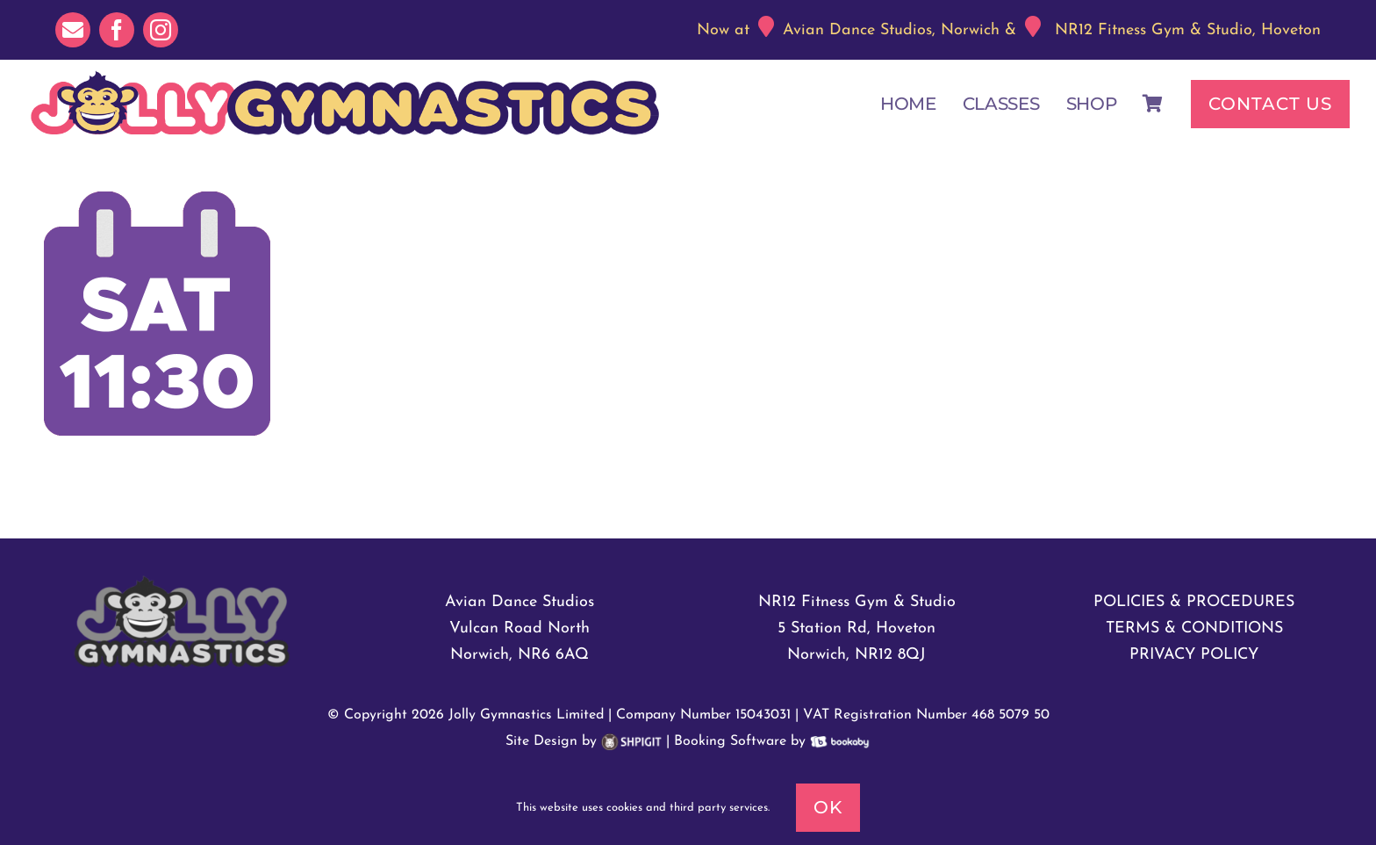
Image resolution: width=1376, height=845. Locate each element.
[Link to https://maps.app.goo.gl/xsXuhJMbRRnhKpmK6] (766, 26)
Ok (827, 807)
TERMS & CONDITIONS (1194, 628)
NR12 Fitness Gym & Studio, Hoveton (1188, 30)
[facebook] (116, 29)
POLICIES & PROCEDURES (1193, 602)
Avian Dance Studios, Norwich (891, 30)
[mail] (72, 29)
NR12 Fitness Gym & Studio (857, 602)
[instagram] (160, 29)
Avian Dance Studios (519, 602)
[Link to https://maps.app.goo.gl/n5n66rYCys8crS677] (1033, 26)
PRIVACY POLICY (1193, 654)
